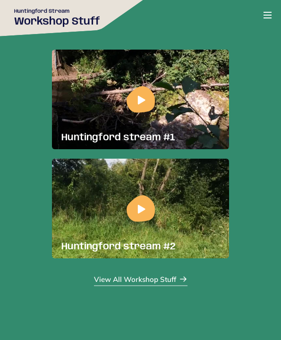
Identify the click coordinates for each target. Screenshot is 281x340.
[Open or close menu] (267, 15)
